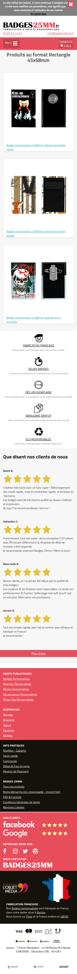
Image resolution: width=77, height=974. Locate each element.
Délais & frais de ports (16, 766)
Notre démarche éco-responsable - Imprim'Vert (31, 792)
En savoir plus (38, 14)
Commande (10, 761)
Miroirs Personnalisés (16, 689)
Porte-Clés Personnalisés (18, 699)
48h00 (64, 916)
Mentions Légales (13, 807)
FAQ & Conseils (12, 797)
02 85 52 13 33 (12, 33)
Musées (8, 735)
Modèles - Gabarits (14, 750)
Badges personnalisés (24, 908)
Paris (29, 916)
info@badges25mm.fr (60, 33)
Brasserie (9, 720)
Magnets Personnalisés (17, 684)
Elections (8, 730)
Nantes (41, 912)
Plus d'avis (38, 653)
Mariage (8, 714)
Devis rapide (10, 755)
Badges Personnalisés (16, 679)
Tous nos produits (13, 786)
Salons (7, 725)
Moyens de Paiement (16, 771)
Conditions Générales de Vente (21, 802)
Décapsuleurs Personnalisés (20, 694)
